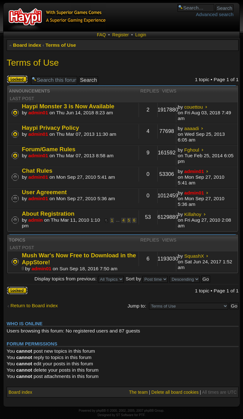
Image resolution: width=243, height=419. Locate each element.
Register (120, 34)
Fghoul (191, 150)
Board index (27, 45)
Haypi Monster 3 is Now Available (68, 106)
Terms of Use (61, 45)
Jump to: (137, 305)
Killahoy (192, 214)
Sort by (147, 278)
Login (140, 34)
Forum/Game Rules (48, 149)
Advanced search (215, 14)
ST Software (125, 415)
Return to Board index (34, 305)
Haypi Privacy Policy (50, 127)
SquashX (194, 256)
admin (35, 220)
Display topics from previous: (79, 278)
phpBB (101, 410)
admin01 (38, 112)
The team (138, 392)
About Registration (48, 213)
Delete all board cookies (174, 392)
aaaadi (191, 128)
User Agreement (44, 192)
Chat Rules (37, 170)
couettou (193, 107)
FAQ (101, 34)
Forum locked (17, 79)
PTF (142, 415)
